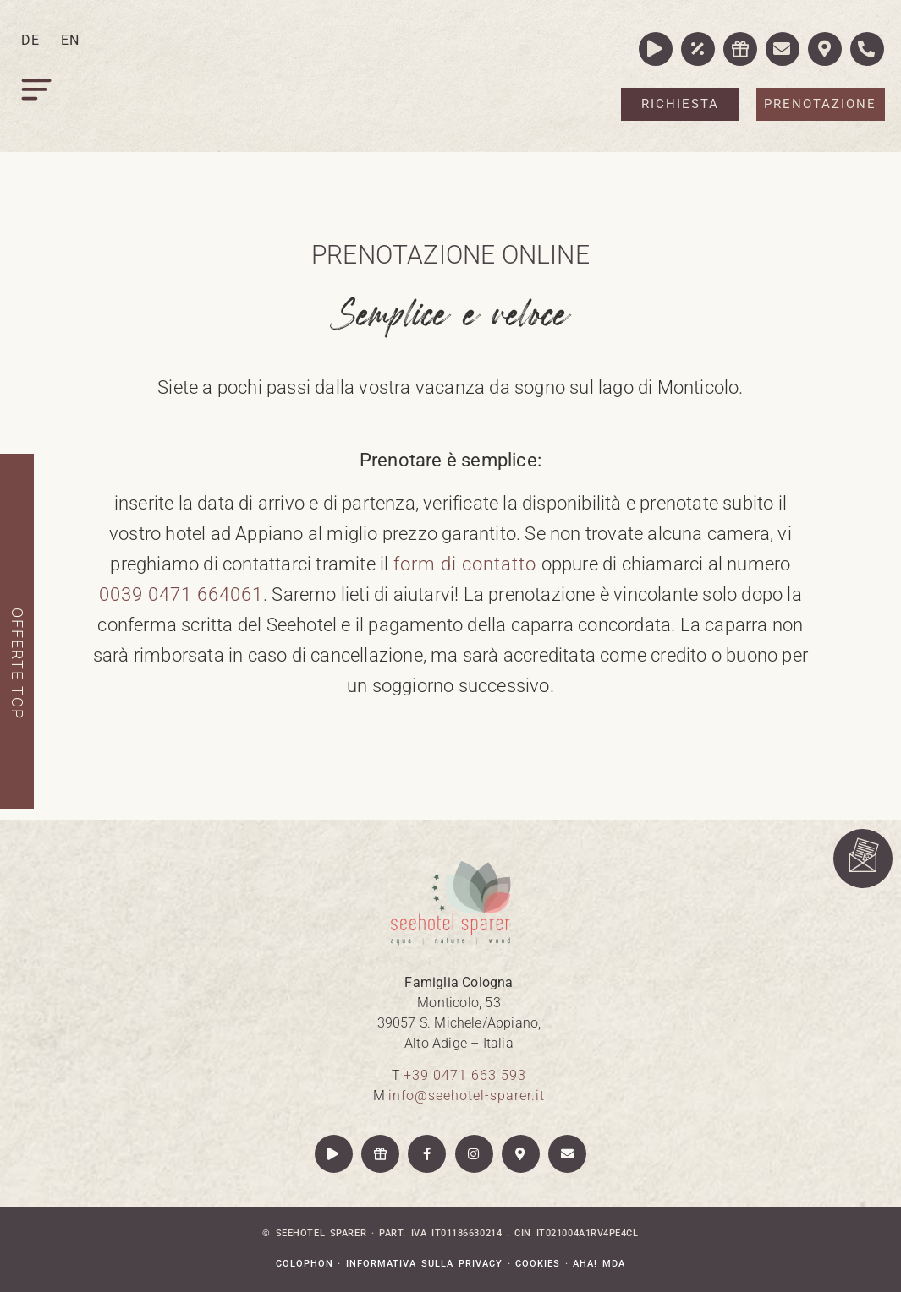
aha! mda (599, 1263)
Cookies (537, 1263)
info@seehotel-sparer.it (466, 1096)
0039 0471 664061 (181, 594)
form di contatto (467, 564)
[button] (38, 93)
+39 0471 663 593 (465, 1075)
